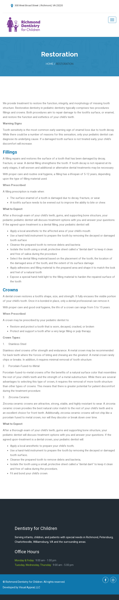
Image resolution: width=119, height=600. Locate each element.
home (49, 63)
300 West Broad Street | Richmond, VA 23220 (37, 5)
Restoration (64, 63)
